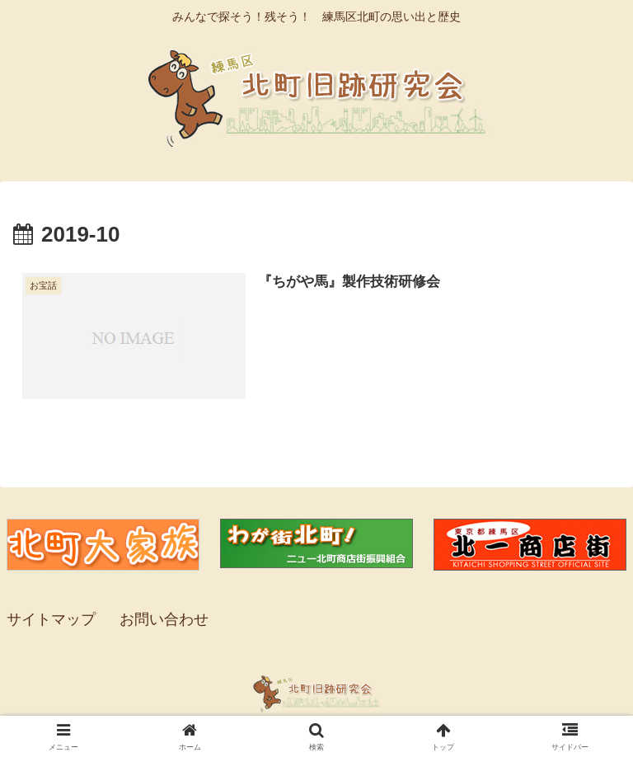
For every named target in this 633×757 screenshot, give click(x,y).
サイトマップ (51, 619)
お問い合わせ (164, 619)
